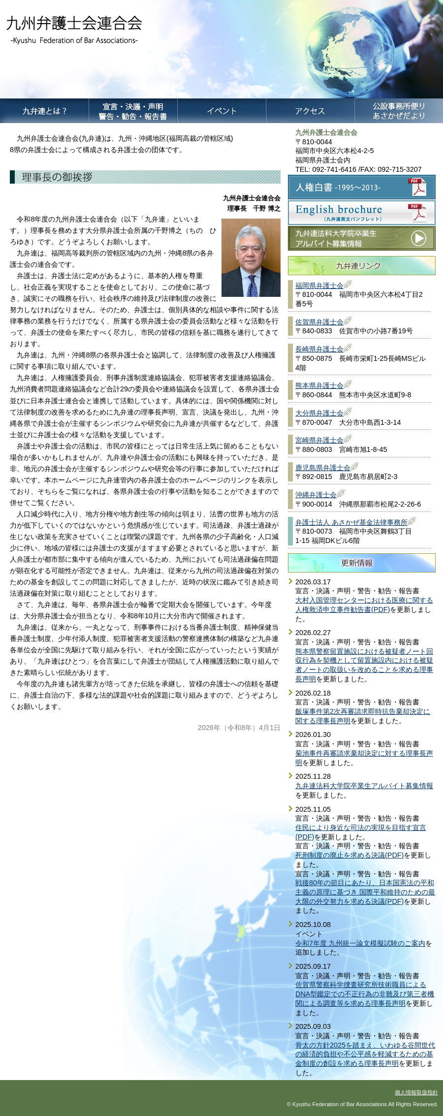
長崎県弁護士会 (319, 349)
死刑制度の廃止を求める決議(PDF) (349, 855)
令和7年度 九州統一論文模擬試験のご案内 (360, 943)
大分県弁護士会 (319, 413)
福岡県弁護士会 (319, 285)
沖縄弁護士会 (316, 495)
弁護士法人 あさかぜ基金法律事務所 (351, 522)
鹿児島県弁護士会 (322, 468)
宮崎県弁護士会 (319, 440)
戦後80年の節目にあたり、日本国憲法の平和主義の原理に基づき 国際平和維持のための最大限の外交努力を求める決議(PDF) (365, 892)
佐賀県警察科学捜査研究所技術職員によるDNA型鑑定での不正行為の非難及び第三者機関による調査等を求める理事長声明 (364, 994)
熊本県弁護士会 (319, 385)
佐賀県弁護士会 (319, 322)
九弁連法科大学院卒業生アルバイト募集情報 (364, 786)
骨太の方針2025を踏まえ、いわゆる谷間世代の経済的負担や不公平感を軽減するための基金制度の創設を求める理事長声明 (365, 1054)
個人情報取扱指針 (416, 1092)
